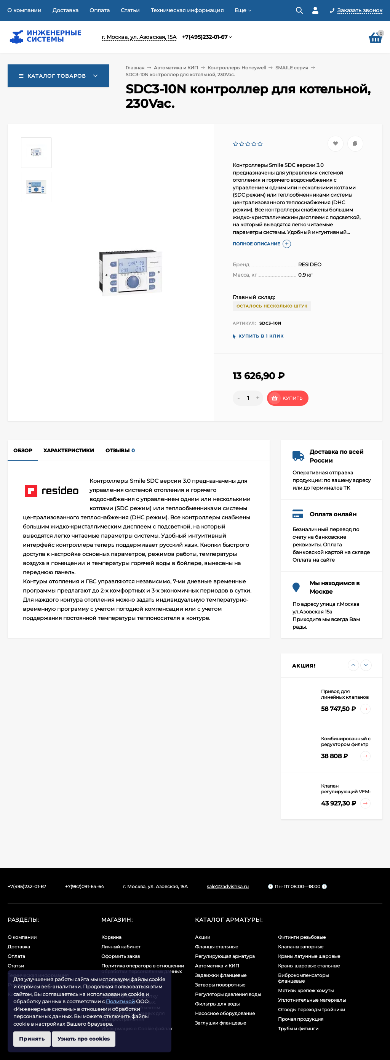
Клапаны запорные (300, 947)
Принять (32, 1039)
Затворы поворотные (220, 985)
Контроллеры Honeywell (237, 67)
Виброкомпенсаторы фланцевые (303, 978)
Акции (202, 937)
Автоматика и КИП (176, 67)
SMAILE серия (291, 67)
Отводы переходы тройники (311, 1009)
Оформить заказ (120, 956)
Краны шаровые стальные (309, 966)
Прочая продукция (300, 1019)
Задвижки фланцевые (220, 975)
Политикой (120, 1001)
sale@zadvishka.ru (228, 886)
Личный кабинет (121, 947)
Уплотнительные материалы (312, 1000)
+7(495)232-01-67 (205, 37)
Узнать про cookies (84, 1039)
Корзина (111, 937)
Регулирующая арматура (225, 956)
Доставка (65, 10)
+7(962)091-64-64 (84, 886)
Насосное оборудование (225, 1013)
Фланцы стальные (216, 947)
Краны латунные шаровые (309, 956)
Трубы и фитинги (298, 1028)
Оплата (100, 10)
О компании (24, 10)
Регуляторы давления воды (228, 994)
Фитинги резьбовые (302, 937)
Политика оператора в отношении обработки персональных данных (142, 968)
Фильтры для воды (217, 1004)
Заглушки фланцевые (220, 1023)
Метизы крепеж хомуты (306, 990)
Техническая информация (187, 10)
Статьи (130, 10)
